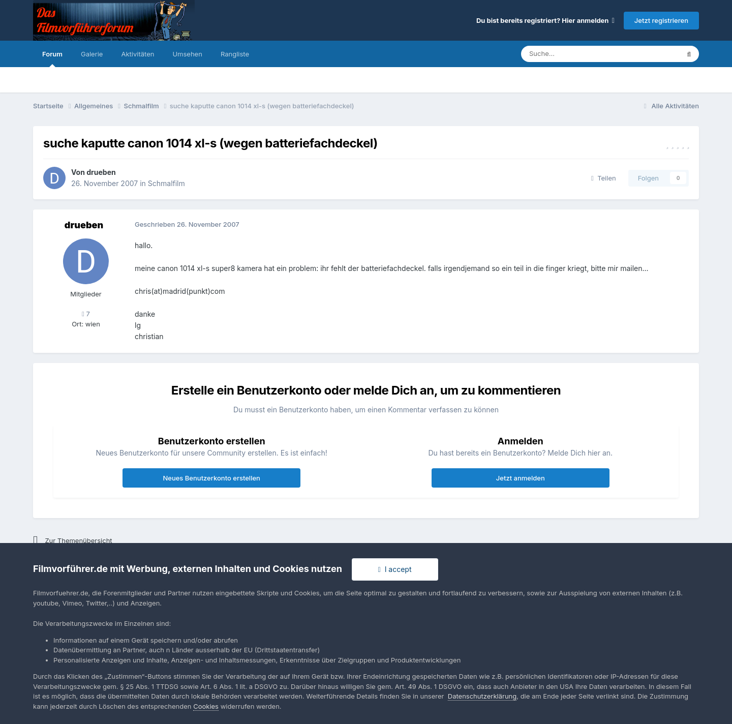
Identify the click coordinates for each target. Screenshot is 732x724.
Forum (52, 58)
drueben (100, 172)
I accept (395, 569)
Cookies (206, 706)
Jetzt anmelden (520, 478)
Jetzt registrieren (661, 20)
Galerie (92, 54)
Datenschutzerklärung (482, 696)
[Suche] (569, 54)
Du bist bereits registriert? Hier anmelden (545, 20)
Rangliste (235, 54)
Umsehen (187, 54)
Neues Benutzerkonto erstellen (211, 478)
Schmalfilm (166, 183)
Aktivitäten (137, 54)
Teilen (603, 178)
